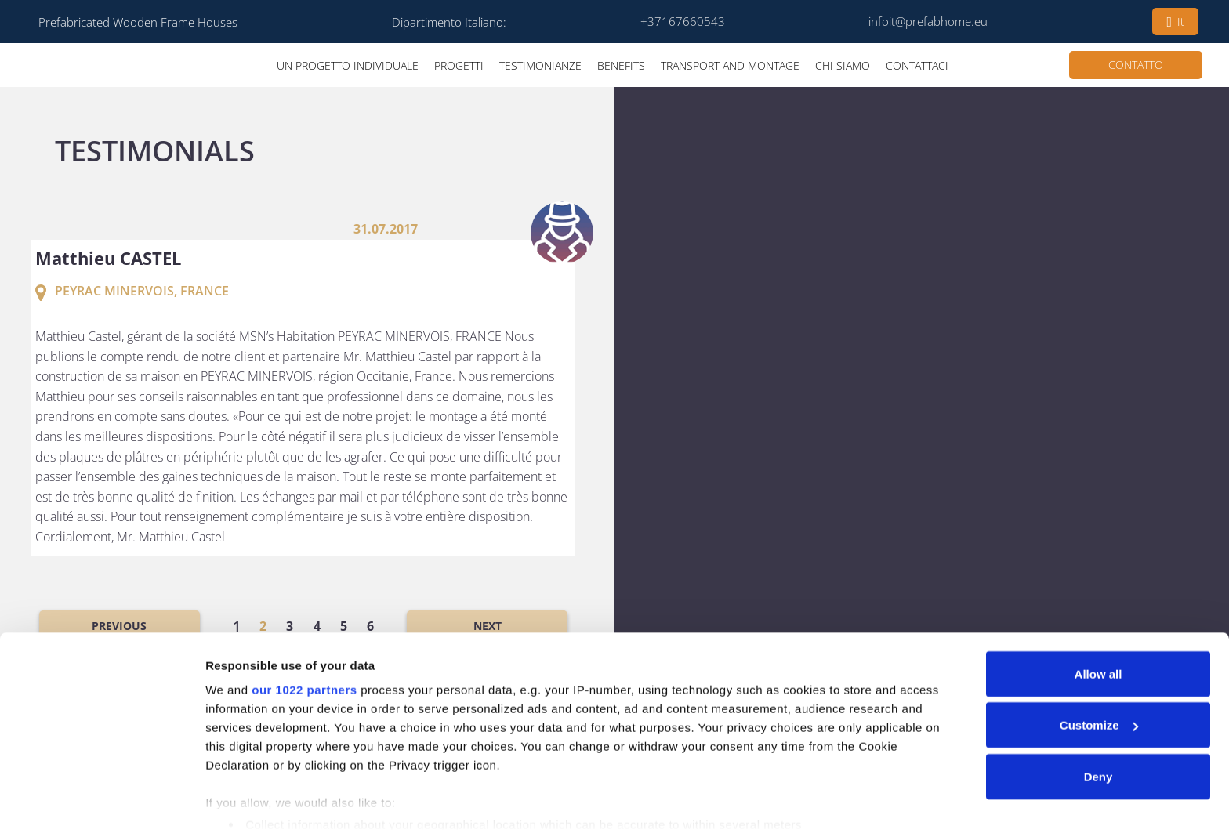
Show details (241, 802)
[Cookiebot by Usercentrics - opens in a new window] (101, 802)
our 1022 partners (304, 629)
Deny (1098, 716)
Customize (1099, 665)
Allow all (1098, 613)
